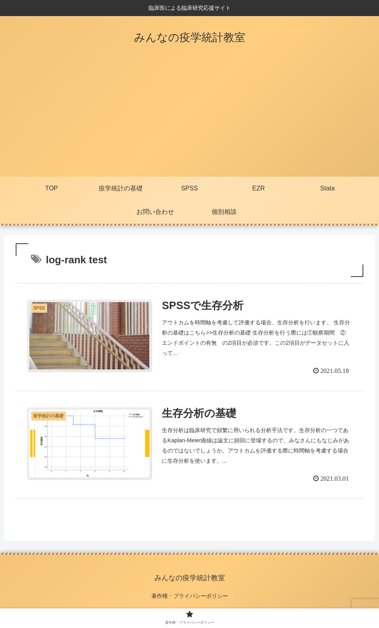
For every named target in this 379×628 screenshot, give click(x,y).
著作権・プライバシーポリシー (189, 596)
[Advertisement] (189, 118)
